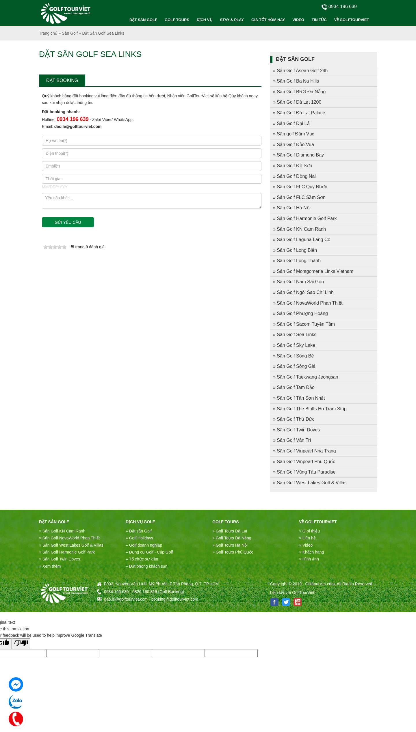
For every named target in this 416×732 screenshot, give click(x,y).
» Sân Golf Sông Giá (294, 366)
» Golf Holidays (139, 538)
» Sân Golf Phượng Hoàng (300, 313)
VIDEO (298, 20)
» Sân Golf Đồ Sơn (292, 165)
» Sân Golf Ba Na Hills (296, 81)
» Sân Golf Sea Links (294, 334)
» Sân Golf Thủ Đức (293, 419)
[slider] (54, 247)
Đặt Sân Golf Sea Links (103, 33)
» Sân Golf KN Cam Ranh (299, 229)
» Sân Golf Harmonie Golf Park (305, 218)
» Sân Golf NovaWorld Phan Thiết (308, 303)
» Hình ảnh (309, 559)
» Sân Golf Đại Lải (292, 123)
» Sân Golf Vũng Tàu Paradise (304, 472)
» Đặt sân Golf (139, 531)
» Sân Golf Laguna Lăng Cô (301, 239)
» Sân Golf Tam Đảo (294, 387)
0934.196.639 (116, 591)
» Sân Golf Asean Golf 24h (300, 70)
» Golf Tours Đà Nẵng (231, 538)
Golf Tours (225, 521)
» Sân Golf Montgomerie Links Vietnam (313, 271)
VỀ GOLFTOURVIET (351, 20)
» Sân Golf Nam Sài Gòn (298, 281)
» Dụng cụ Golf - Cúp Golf (149, 552)
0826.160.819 (144, 591)
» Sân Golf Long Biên (295, 250)
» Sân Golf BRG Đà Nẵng (299, 91)
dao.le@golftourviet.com (78, 126)
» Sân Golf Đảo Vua (293, 144)
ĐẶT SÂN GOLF (143, 20)
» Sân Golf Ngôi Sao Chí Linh (303, 292)
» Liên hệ (307, 538)
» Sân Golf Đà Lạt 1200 (297, 102)
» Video (306, 545)
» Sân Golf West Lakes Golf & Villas (310, 482)
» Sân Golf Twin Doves (296, 429)
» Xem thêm (50, 566)
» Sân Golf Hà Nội (292, 207)
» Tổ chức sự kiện (142, 559)
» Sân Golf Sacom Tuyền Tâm (304, 324)
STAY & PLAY (232, 20)
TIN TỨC (319, 20)
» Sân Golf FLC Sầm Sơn (299, 197)
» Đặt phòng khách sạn (146, 566)
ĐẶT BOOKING (62, 80)
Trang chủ (48, 33)
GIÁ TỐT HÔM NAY (268, 20)
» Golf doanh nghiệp (144, 545)
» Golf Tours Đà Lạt (229, 531)
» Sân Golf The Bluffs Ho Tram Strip (310, 408)
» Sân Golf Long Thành (297, 260)
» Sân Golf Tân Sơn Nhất (299, 398)
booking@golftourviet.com (174, 599)
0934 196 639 (72, 119)
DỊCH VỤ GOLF (140, 521)
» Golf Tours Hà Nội (230, 545)
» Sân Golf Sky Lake (294, 345)
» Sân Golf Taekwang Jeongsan (305, 377)
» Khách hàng (311, 552)
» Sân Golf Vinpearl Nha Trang (304, 450)
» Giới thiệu (309, 531)
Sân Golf (69, 33)
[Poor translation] (21, 643)
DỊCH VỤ (204, 20)
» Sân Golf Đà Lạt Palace (299, 112)
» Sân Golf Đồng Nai (294, 176)
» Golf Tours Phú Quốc (232, 552)
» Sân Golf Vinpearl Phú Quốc (304, 461)
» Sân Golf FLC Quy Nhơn (300, 186)
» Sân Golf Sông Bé (293, 355)
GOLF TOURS (177, 20)
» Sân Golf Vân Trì (292, 440)
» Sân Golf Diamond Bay (298, 154)
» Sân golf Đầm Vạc (293, 133)
